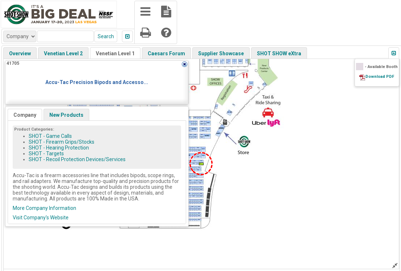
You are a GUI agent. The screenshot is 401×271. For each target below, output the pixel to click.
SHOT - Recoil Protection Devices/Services (77, 159)
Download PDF (379, 76)
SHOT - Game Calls (50, 136)
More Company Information (44, 208)
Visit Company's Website (41, 217)
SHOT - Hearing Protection (59, 148)
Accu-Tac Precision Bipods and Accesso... (96, 82)
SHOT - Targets (46, 153)
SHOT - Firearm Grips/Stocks (61, 142)
